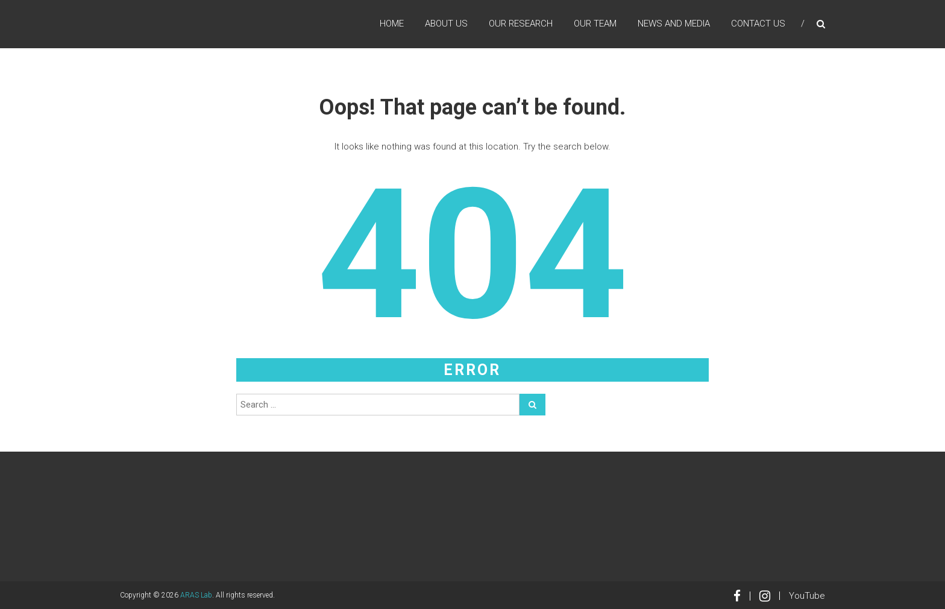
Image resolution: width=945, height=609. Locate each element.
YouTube (807, 595)
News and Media (674, 23)
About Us (446, 23)
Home (392, 23)
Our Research (521, 23)
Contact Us (758, 23)
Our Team (595, 23)
